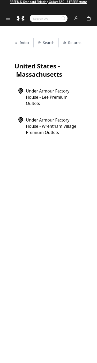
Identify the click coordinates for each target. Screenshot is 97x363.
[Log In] (76, 18)
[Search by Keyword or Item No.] (49, 18)
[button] (63, 18)
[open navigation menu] (8, 18)
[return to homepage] (20, 18)
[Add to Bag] (89, 18)
